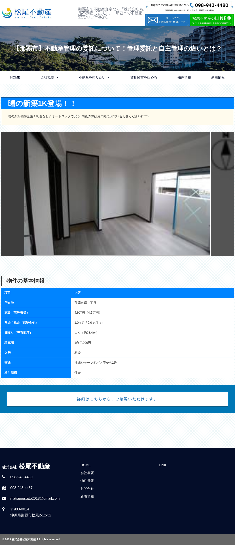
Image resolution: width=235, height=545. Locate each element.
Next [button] (222, 194)
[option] (117, 194)
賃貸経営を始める (143, 77)
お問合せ (87, 488)
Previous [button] (12, 194)
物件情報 (184, 77)
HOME (15, 77)
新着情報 (218, 77)
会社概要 (49, 77)
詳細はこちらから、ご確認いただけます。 (117, 399)
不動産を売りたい (94, 77)
